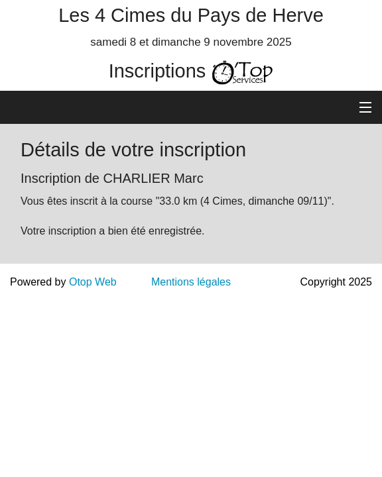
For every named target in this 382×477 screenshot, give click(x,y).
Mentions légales (191, 282)
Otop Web (93, 282)
